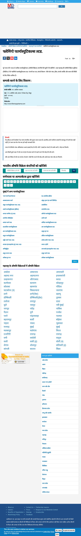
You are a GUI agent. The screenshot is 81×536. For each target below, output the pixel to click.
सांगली (6, 349)
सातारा (32, 349)
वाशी (6, 341)
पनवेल (58, 312)
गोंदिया (59, 286)
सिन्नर (58, 349)
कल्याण (33, 283)
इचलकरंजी (60, 275)
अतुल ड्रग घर (44, 231)
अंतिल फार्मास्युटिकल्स (47, 236)
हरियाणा (44, 404)
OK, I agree (59, 530)
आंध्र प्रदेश (45, 360)
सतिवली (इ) (61, 345)
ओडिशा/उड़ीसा (46, 448)
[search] (37, 6)
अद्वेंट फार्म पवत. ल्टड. (8, 240)
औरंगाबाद (34, 279)
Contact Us (59, 1)
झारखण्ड (44, 417)
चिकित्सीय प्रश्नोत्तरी (50, 40)
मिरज (58, 330)
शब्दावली (60, 40)
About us (11, 507)
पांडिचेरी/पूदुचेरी (46, 452)
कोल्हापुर (59, 283)
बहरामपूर (7, 319)
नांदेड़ (32, 308)
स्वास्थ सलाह (13, 40)
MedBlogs (49, 1)
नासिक (59, 308)
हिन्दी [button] (67, 1)
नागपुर (6, 308)
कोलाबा (7, 286)
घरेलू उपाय (21, 40)
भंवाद (32, 323)
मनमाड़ (6, 327)
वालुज (58, 337)
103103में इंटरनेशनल (9, 196)
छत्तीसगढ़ (44, 378)
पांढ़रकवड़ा (34, 316)
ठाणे (5, 294)
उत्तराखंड (44, 488)
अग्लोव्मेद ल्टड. (45, 209)
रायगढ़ (32, 334)
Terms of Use (15, 533)
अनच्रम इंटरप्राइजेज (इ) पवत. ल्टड (12, 244)
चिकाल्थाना (34, 290)
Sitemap (29, 512)
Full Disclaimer (11, 528)
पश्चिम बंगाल (45, 492)
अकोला (7, 272)
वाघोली (33, 337)
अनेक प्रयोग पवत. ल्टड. (47, 240)
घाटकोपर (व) (9, 290)
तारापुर (33, 301)
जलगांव (59, 290)
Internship (40, 1)
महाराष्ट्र (44, 435)
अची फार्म (44, 218)
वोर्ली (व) (59, 341)
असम (43, 364)
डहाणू (58, 294)
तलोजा (6, 301)
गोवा (43, 395)
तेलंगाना (44, 474)
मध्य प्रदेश (45, 430)
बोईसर (59, 319)
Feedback (29, 515)
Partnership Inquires (42, 507)
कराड (58, 279)
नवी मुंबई (59, 305)
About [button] (10, 1)
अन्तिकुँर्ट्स (6, 249)
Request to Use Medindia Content (47, 510)
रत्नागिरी (7, 334)
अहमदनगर (34, 275)
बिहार (43, 369)
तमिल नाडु (45, 470)
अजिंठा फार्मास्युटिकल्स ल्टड (48, 222)
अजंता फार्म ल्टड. (7, 222)
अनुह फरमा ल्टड (7, 253)
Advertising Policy (14, 515)
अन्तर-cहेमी (44, 244)
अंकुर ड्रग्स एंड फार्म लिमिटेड (49, 200)
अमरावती (60, 272)
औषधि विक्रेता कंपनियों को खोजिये (17, 46)
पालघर (59, 316)
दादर (58, 301)
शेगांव (6, 345)
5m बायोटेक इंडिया (46, 196)
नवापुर (32, 305)
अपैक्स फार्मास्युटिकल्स (47, 258)
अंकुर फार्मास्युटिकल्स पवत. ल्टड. (11, 205)
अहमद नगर (8, 275)
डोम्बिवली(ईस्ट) (36, 297)
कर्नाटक (44, 422)
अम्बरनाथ (34, 272)
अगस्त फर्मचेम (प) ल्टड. (9, 214)
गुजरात (44, 400)
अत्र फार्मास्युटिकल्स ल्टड (48, 227)
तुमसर (58, 297)
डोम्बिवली (7, 297)
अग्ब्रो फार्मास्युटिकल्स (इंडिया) (11, 209)
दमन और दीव (46, 386)
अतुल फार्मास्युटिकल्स (8, 236)
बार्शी (32, 319)
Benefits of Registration (16, 512)
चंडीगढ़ (44, 373)
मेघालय (44, 444)
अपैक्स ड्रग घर (7, 258)
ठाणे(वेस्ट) (34, 294)
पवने (6, 316)
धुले (5, 305)
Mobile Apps (20, 1)
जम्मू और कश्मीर (46, 413)
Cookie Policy (46, 531)
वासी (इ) (33, 341)
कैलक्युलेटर (40, 40)
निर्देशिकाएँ (25, 43)
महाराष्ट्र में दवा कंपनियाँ (35, 46)
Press (28, 510)
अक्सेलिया (44, 205)
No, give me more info (69, 530)
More (75, 261)
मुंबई (32, 327)
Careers (30, 1)
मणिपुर (44, 439)
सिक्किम (44, 466)
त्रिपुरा (43, 479)
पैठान (6, 312)
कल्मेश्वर (7, 283)
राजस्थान (44, 461)
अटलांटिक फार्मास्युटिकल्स (10, 227)
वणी (5, 337)
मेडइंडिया (3, 46)
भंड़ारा (6, 323)
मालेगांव (33, 330)
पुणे (31, 312)
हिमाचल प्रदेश (46, 408)
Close (57, 534)
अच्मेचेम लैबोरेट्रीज (8, 218)
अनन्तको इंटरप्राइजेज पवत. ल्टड (50, 249)
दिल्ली (43, 391)
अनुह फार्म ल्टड (45, 253)
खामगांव (33, 286)
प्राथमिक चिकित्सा (31, 40)
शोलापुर (33, 345)
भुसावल (59, 323)
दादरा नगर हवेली (46, 382)
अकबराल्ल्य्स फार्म (8, 200)
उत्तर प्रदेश (45, 483)
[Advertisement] (40, 24)
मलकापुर (7, 330)
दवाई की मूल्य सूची (15, 43)
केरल (43, 426)
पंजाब (43, 457)
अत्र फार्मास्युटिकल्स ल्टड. (9, 231)
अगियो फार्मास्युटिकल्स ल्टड (48, 214)
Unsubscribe (40, 512)
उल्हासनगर (8, 279)
